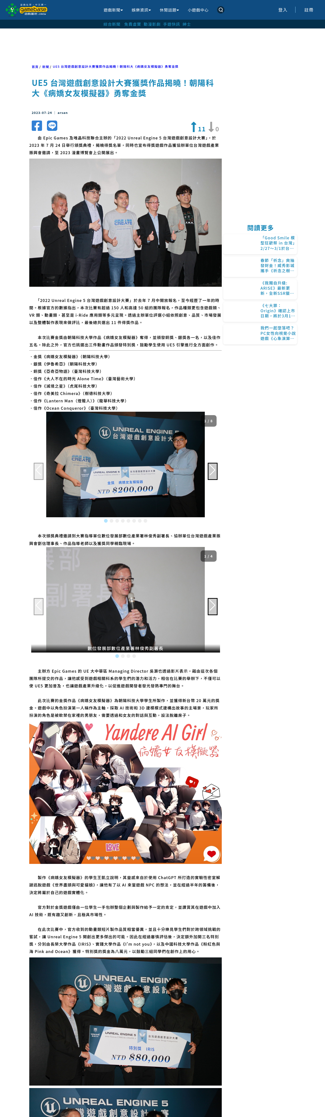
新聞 (45, 66)
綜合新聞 (111, 24)
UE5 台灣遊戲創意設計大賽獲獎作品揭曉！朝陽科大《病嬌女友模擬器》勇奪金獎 (116, 66)
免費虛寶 (132, 24)
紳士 (187, 24)
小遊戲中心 (198, 10)
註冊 (309, 10)
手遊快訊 (171, 24)
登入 (283, 10)
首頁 (35, 66)
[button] (106, 521)
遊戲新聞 (113, 10)
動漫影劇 (152, 24)
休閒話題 (169, 10)
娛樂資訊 (141, 10)
